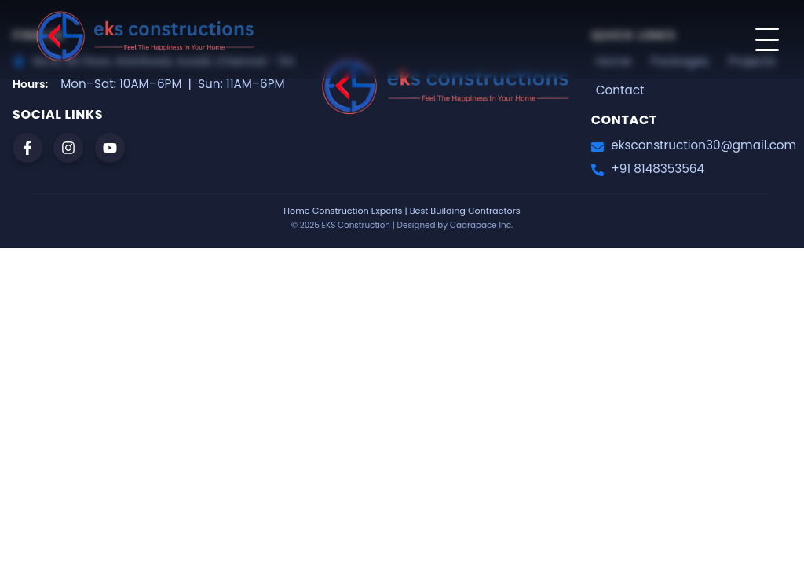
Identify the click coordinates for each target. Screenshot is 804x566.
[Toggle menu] (767, 39)
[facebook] (27, 148)
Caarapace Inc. (481, 225)
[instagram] (68, 148)
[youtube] (110, 148)
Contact (620, 90)
